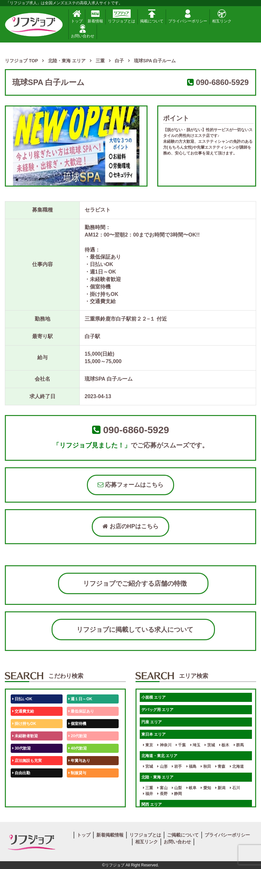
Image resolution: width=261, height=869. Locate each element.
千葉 (181, 745)
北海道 (237, 766)
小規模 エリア (153, 697)
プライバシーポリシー (187, 16)
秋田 (206, 766)
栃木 (224, 745)
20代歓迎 (77, 736)
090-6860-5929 (222, 82)
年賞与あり (79, 760)
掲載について (151, 16)
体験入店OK (24, 797)
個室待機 (77, 723)
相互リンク (221, 16)
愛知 (206, 788)
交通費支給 (23, 711)
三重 (148, 788)
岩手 (177, 766)
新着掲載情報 (110, 835)
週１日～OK (80, 699)
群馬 (239, 745)
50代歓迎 (21, 785)
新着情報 (95, 16)
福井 (148, 793)
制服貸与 (77, 773)
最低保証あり (81, 711)
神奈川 (164, 745)
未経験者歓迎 (25, 736)
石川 (235, 788)
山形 (162, 766)
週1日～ (76, 797)
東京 (148, 745)
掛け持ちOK (24, 723)
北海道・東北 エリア (159, 755)
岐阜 (191, 788)
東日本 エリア (153, 734)
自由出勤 (21, 773)
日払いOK (22, 699)
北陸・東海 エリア (157, 777)
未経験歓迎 (79, 785)
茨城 (210, 745)
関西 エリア (151, 804)
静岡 (177, 793)
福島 (191, 766)
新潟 (220, 788)
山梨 (177, 788)
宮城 (148, 766)
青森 (220, 766)
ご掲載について (183, 835)
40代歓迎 (77, 748)
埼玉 (195, 745)
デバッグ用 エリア (157, 709)
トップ (77, 16)
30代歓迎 (21, 748)
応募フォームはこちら (130, 485)
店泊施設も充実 (27, 760)
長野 (162, 793)
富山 (162, 788)
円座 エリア (151, 722)
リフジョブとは (121, 16)
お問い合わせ (82, 31)
